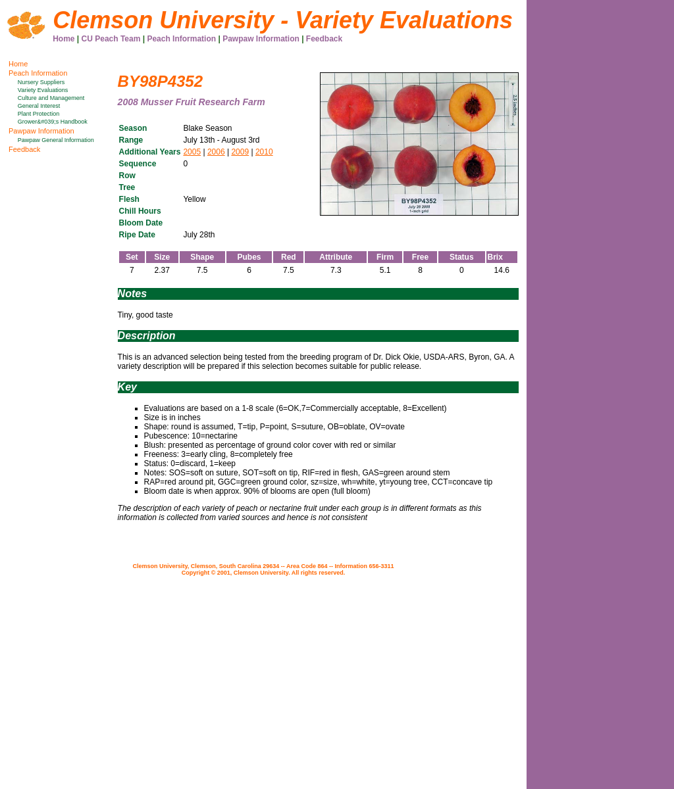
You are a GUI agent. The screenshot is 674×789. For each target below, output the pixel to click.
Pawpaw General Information (56, 140)
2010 (264, 151)
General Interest (39, 106)
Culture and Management (51, 98)
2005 (192, 151)
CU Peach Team (111, 38)
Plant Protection (39, 113)
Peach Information (181, 38)
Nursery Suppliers (41, 82)
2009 (240, 151)
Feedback (324, 38)
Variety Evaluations (43, 90)
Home (63, 38)
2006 (216, 151)
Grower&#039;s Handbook (53, 121)
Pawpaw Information (260, 38)
